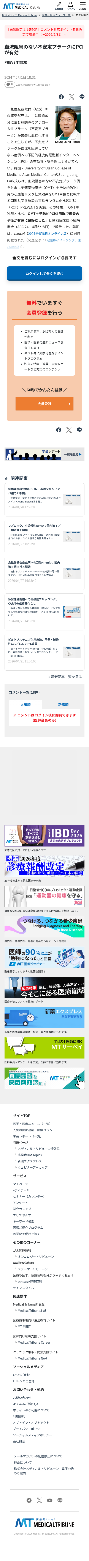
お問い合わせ (22, 1397)
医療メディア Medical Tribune (19, 15)
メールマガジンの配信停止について (38, 1456)
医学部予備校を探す (26, 1234)
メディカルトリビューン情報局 (39, 1148)
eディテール (21, 1190)
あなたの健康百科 (30, 1281)
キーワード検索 (23, 1221)
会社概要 (19, 1441)
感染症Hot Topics (30, 1155)
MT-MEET (24, 1326)
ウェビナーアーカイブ (33, 1167)
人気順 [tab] (25, 704)
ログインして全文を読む (44, 273)
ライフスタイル (23, 1288)
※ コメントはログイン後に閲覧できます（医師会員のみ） (44, 717)
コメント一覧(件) (24, 692)
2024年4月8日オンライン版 (47, 233)
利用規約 (19, 1416)
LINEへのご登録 (24, 1381)
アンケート (20, 1202)
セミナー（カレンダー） (29, 1196)
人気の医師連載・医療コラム (32, 1130)
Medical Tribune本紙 (32, 1310)
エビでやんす (22, 1215)
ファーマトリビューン (33, 1269)
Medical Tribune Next (32, 1358)
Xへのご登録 (21, 1375)
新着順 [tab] (63, 704)
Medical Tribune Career (34, 1342)
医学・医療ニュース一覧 (56, 15)
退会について (23, 1462)
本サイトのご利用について (31, 1410)
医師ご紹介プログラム (28, 1227)
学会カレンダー (23, 1209)
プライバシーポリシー (28, 1429)
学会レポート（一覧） (28, 1136)
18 (9, 84)
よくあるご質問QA (25, 1404)
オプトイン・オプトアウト (31, 1422)
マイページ (20, 1184)
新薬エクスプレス (30, 1161)
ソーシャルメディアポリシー (32, 1435)
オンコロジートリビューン (36, 1256)
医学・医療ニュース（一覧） (32, 1124)
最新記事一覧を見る (64, 676)
